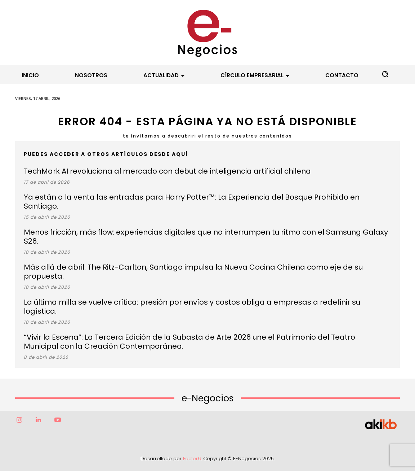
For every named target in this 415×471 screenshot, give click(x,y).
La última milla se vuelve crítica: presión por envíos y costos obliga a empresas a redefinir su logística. (192, 306)
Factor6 (192, 458)
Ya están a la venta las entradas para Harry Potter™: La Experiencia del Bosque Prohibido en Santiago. (192, 201)
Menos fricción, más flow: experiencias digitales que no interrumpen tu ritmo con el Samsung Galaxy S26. (206, 236)
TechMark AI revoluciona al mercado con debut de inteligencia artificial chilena (167, 171)
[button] (385, 74)
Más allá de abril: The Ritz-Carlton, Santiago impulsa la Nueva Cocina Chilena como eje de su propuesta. (193, 271)
